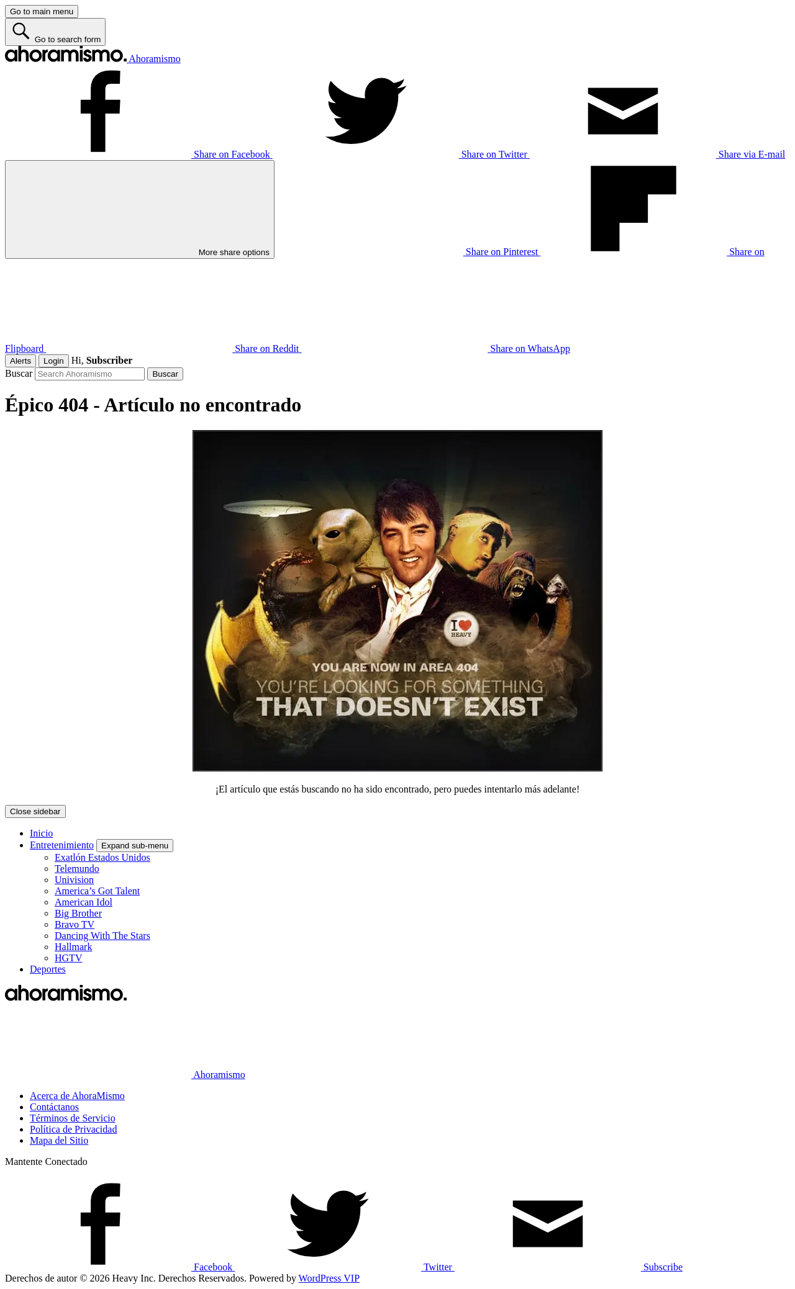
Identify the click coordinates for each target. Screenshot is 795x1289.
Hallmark (73, 946)
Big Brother (78, 913)
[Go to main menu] (41, 11)
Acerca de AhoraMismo (77, 1095)
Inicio (41, 833)
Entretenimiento (62, 845)
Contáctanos (54, 1107)
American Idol (83, 902)
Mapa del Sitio (59, 1140)
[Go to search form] (55, 32)
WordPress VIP (329, 1278)
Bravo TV (74, 924)
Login (53, 361)
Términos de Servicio (73, 1118)
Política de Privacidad (73, 1129)
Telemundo (77, 868)
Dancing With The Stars (102, 935)
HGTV (68, 958)
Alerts (20, 361)
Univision (74, 879)
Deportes (48, 969)
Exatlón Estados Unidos (102, 857)
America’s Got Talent (97, 891)
